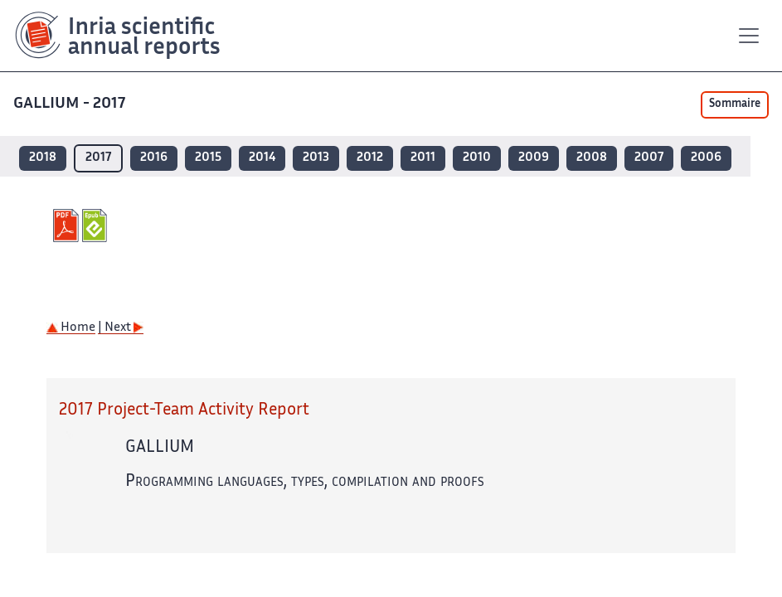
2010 (477, 158)
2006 (706, 158)
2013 (316, 158)
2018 (42, 158)
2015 (208, 158)
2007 (648, 158)
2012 (370, 158)
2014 (262, 158)
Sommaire (734, 104)
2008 (591, 158)
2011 (422, 158)
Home (70, 328)
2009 (533, 158)
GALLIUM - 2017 (71, 104)
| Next (120, 328)
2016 (154, 158)
